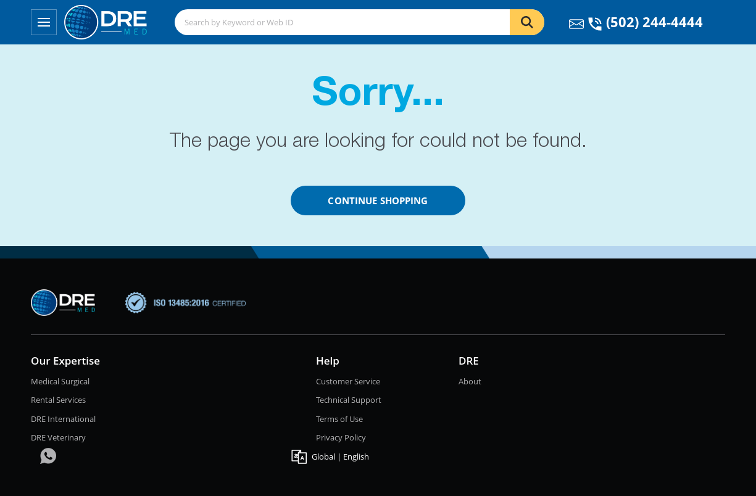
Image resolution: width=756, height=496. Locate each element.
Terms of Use (339, 418)
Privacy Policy (341, 437)
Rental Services (58, 399)
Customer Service (348, 381)
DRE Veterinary (58, 437)
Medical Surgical (60, 381)
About (470, 381)
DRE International (63, 418)
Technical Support (348, 399)
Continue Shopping (378, 200)
